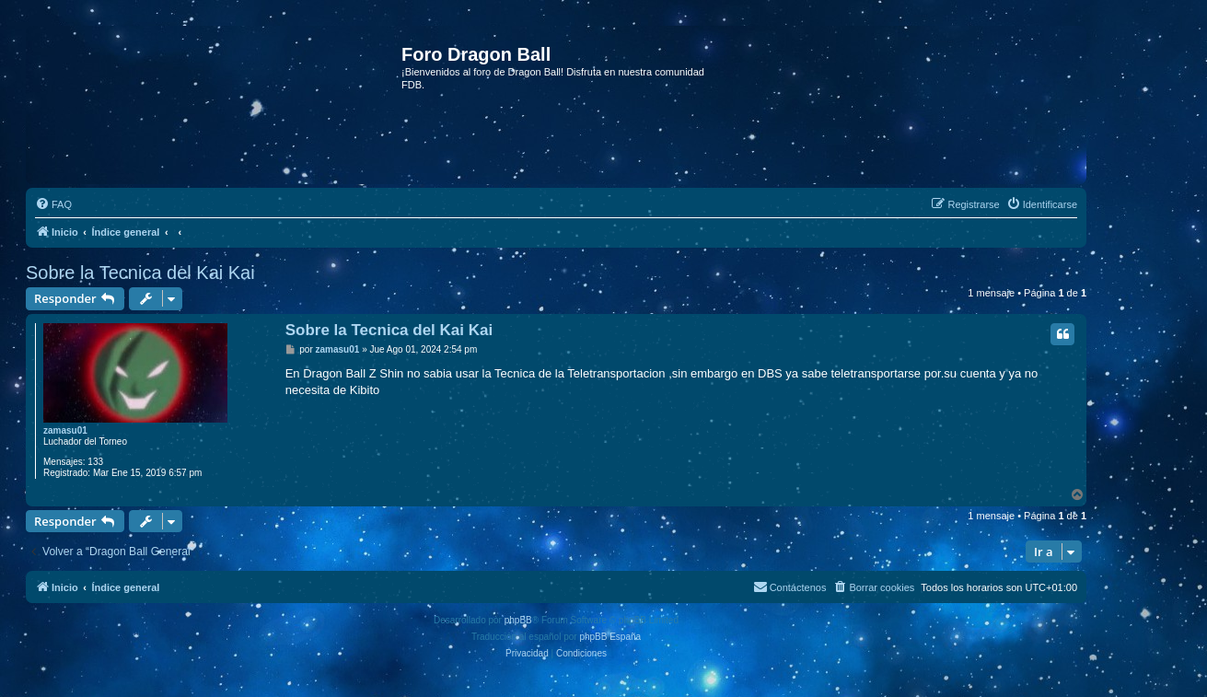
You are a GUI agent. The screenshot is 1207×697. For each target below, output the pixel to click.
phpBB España (610, 637)
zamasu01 (65, 430)
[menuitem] (53, 204)
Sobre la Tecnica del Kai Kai (140, 272)
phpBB (518, 620)
